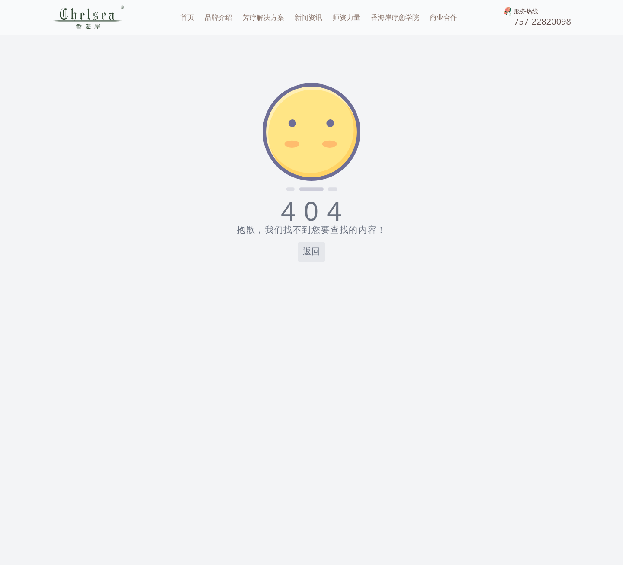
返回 (311, 252)
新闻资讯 (308, 17)
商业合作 (443, 17)
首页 (187, 17)
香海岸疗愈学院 (395, 17)
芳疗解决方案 (263, 17)
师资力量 (346, 17)
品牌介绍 (218, 17)
